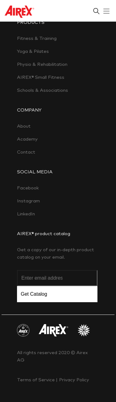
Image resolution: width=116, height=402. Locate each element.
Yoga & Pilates (33, 51)
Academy (27, 139)
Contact (26, 152)
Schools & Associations (42, 90)
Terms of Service (36, 380)
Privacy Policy (74, 380)
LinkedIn (26, 214)
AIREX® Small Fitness (40, 77)
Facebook (28, 188)
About (24, 126)
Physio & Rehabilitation (42, 64)
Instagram (28, 201)
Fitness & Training (37, 38)
